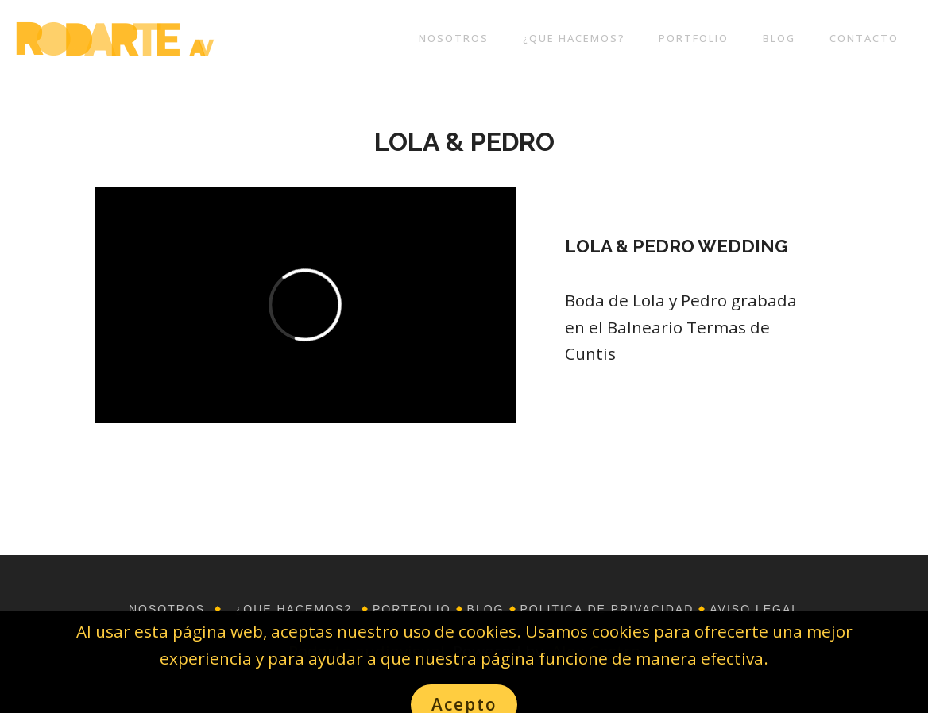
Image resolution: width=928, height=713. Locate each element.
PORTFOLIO (694, 38)
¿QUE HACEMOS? (574, 38)
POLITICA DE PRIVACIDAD (607, 609)
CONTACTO (864, 38)
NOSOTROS (454, 38)
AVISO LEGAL (754, 609)
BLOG (779, 38)
